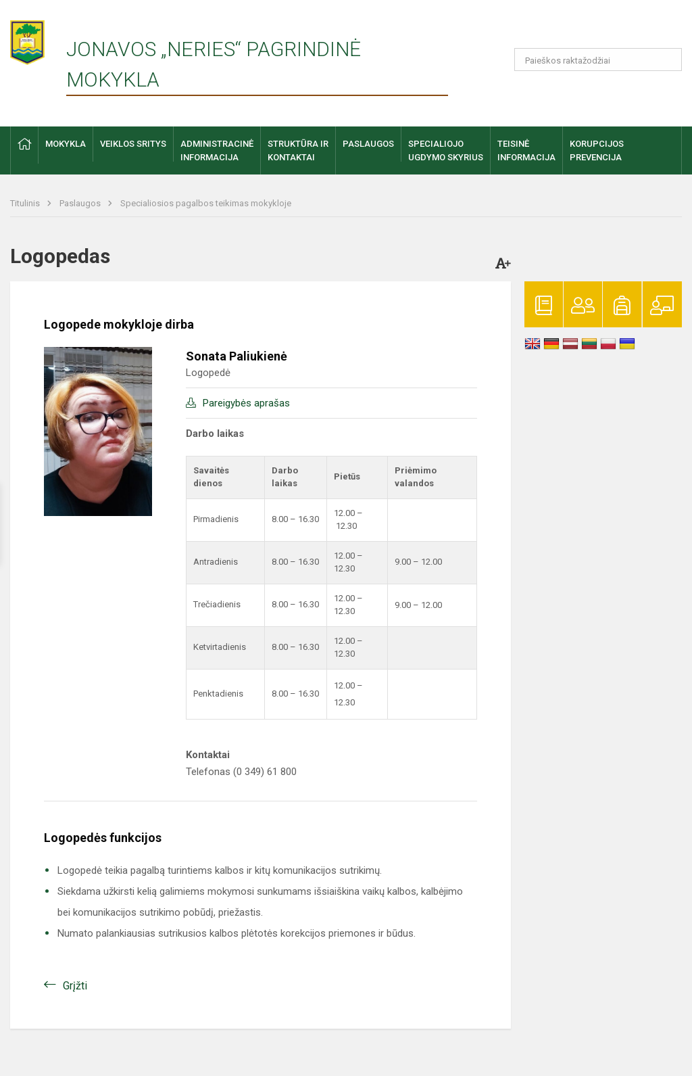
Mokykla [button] (65, 144)
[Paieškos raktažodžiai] (598, 59)
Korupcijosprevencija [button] (597, 150)
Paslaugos (81, 203)
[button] (589, 28)
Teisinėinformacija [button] (526, 150)
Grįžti (75, 985)
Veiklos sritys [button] (133, 144)
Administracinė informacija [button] (216, 150)
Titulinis (26, 203)
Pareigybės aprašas (246, 403)
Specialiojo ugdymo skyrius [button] (445, 150)
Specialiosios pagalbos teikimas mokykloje (205, 203)
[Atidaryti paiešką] (667, 59)
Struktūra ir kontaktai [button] (298, 150)
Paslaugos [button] (368, 144)
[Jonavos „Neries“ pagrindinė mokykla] (38, 38)
